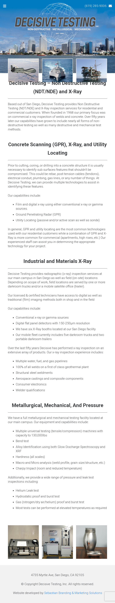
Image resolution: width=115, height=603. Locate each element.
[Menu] (5, 6)
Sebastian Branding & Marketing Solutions (73, 593)
